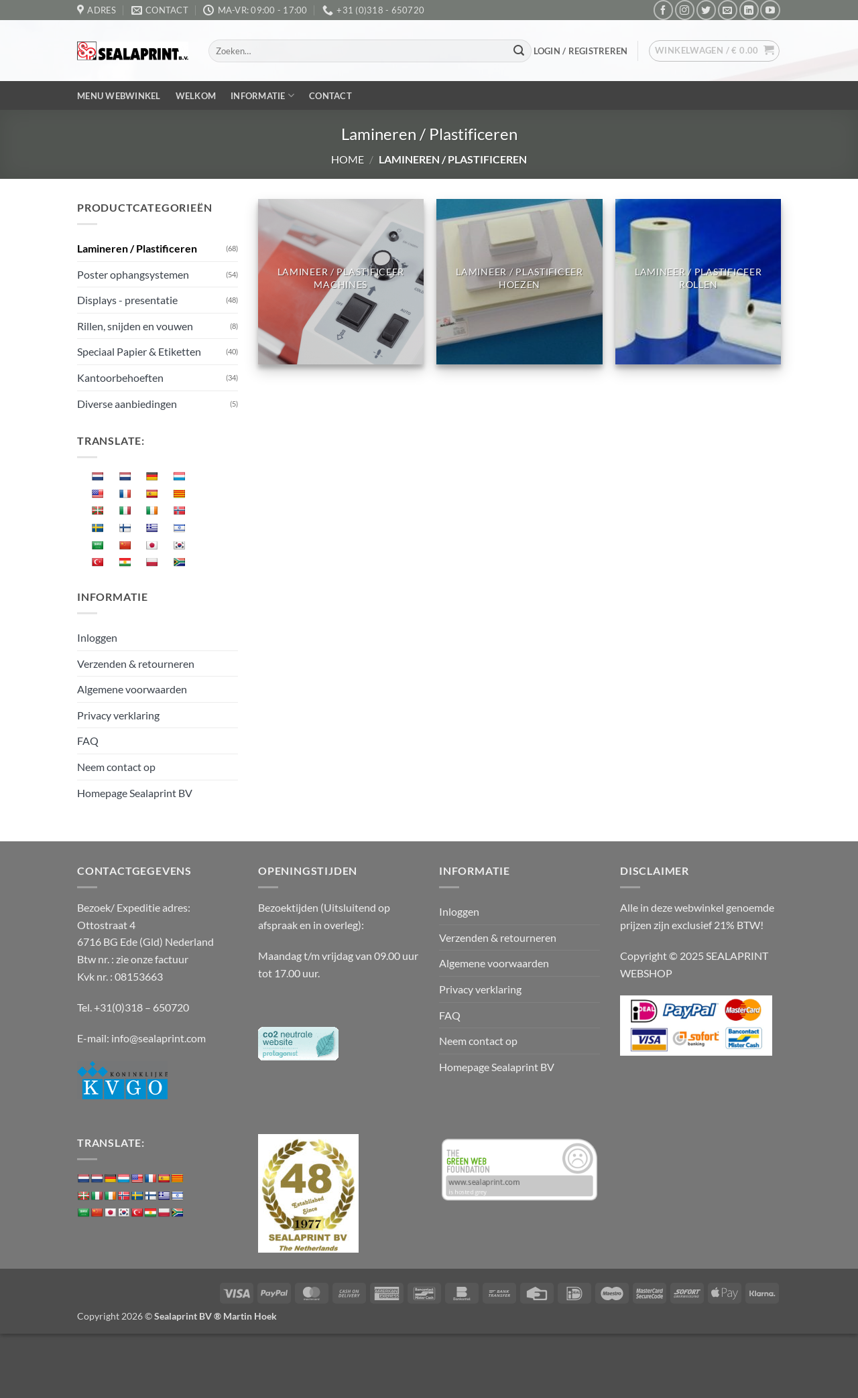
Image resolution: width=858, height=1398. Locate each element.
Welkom (196, 95)
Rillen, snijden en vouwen (135, 326)
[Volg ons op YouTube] (770, 9)
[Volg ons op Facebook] (663, 9)
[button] (581, 51)
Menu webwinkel (119, 95)
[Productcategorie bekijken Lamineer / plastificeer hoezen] (519, 281)
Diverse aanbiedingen (127, 403)
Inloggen (97, 637)
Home (347, 159)
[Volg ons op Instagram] (684, 9)
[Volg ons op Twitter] (706, 9)
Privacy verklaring (118, 715)
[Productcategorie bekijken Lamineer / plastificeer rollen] (698, 281)
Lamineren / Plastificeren (137, 248)
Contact (330, 95)
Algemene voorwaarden (132, 689)
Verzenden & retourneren (135, 663)
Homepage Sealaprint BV (134, 792)
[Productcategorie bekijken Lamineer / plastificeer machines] (341, 281)
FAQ (88, 740)
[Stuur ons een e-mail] (727, 9)
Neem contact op (116, 766)
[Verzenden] (518, 51)
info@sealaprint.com (158, 1038)
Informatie (262, 95)
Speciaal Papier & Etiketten (139, 351)
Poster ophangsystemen (133, 274)
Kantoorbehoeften (120, 377)
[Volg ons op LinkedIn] (749, 9)
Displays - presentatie (127, 299)
